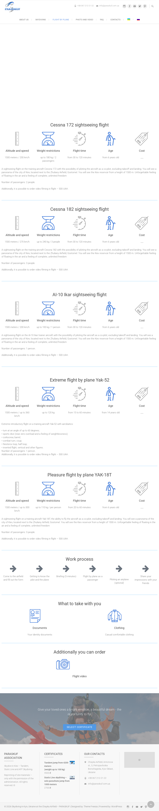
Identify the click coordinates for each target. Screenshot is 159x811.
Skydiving (40, 19)
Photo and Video (84, 19)
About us (24, 19)
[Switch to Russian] (138, 19)
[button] (79, 727)
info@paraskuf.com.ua (109, 5)
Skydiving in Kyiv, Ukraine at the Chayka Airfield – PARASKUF (41, 806)
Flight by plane (61, 19)
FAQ (102, 19)
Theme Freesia (91, 806)
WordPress (116, 806)
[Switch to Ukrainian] (128, 19)
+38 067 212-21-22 (85, 5)
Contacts (115, 19)
